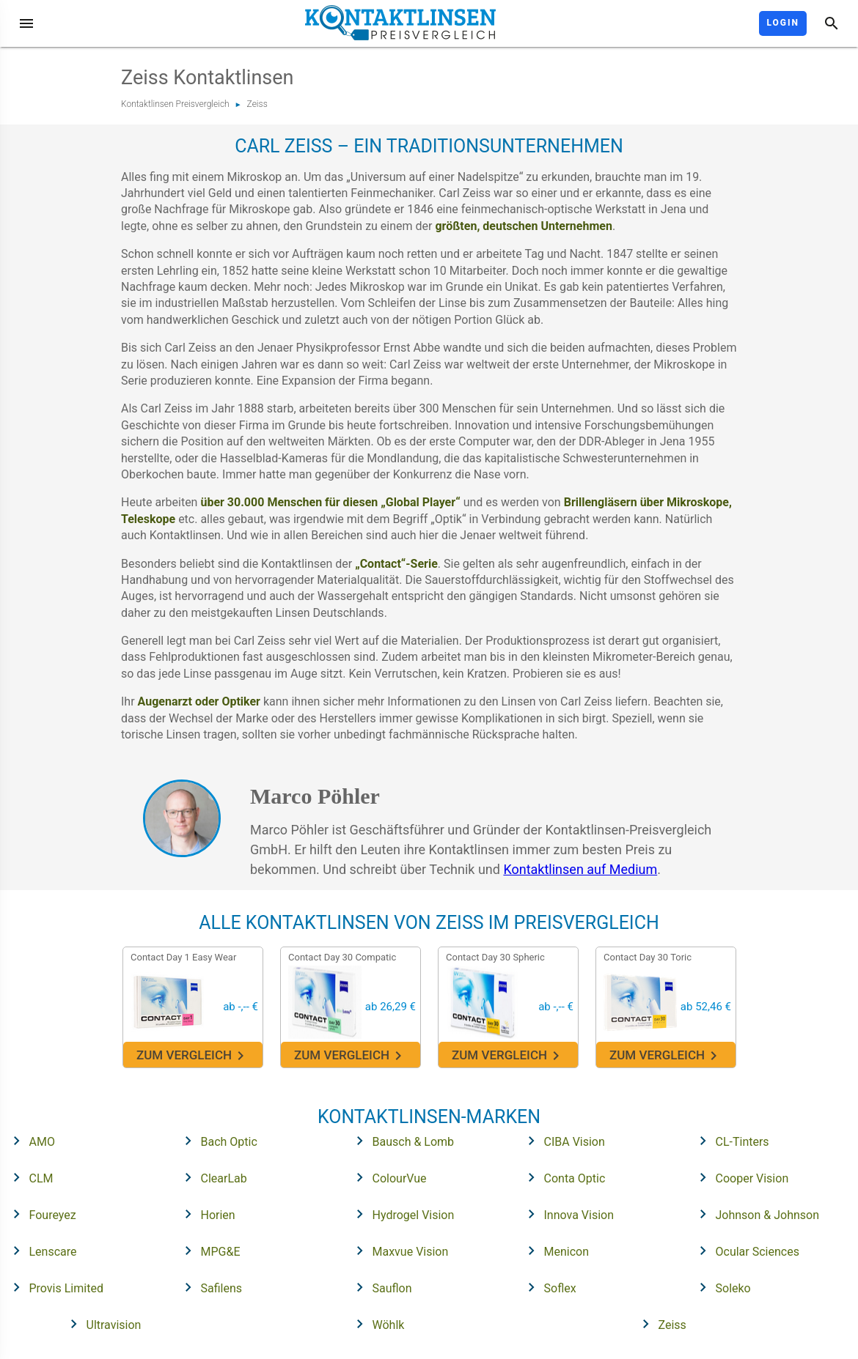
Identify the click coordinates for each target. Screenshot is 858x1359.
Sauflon (379, 1287)
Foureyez (40, 1214)
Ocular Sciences (744, 1250)
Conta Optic (562, 1177)
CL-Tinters (729, 1140)
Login (782, 23)
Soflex (547, 1287)
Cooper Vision (739, 1177)
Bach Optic (216, 1140)
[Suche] (831, 23)
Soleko (720, 1287)
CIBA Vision (561, 1140)
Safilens (209, 1287)
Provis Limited (53, 1287)
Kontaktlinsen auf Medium (580, 869)
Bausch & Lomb (401, 1140)
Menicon (554, 1250)
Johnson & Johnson (755, 1214)
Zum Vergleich (192, 1056)
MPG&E (208, 1250)
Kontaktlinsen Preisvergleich (175, 104)
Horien (205, 1214)
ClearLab (211, 1177)
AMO (29, 1140)
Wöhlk (376, 1324)
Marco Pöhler (315, 796)
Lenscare (40, 1250)
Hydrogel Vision (401, 1214)
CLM (29, 1177)
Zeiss (257, 104)
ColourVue (387, 1177)
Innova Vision (566, 1214)
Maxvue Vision (398, 1250)
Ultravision (101, 1324)
